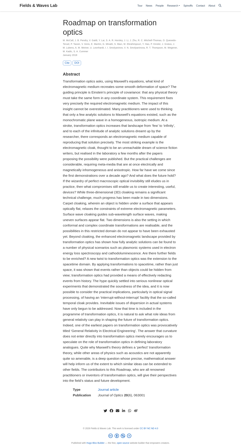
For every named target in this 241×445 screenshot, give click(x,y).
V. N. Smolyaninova (134, 47)
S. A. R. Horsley (114, 40)
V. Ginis (86, 44)
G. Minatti (108, 44)
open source (123, 443)
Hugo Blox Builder (95, 443)
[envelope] (117, 410)
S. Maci (118, 44)
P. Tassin (75, 44)
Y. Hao (145, 44)
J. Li (126, 40)
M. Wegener (170, 47)
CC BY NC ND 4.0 (149, 428)
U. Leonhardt (97, 47)
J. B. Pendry (81, 40)
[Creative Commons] (120, 436)
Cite (67, 62)
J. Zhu (133, 40)
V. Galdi (93, 40)
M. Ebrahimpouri (132, 44)
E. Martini (96, 44)
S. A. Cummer (81, 51)
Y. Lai (102, 40)
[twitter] (105, 410)
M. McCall (68, 40)
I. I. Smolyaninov (114, 47)
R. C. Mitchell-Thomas (149, 40)
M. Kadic (67, 51)
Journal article (108, 389)
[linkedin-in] (123, 410)
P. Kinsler (156, 44)
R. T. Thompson (154, 47)
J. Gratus (167, 44)
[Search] (220, 6)
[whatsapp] (129, 410)
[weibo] (135, 410)
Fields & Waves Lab (38, 5)
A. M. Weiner (82, 47)
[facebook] (111, 410)
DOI (76, 62)
